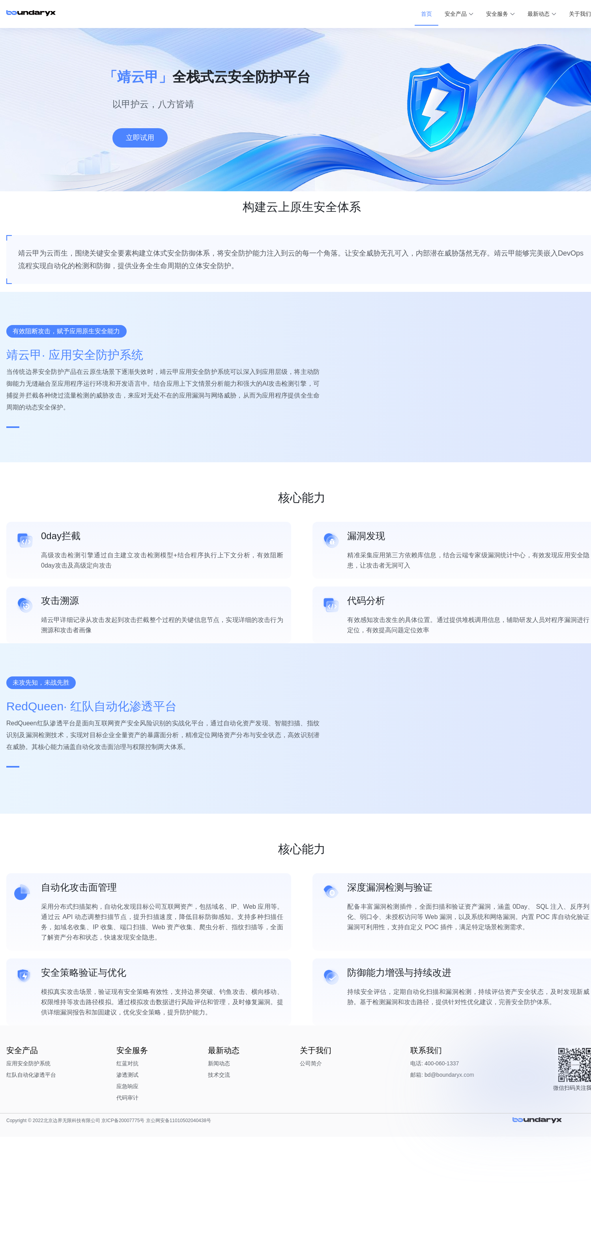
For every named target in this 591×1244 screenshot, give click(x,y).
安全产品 (390, 11)
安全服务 (432, 11)
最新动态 (473, 11)
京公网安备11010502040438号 (231, 1228)
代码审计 (159, 1201)
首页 (361, 11)
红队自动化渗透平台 (84, 1178)
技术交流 (228, 1178)
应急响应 (159, 1189)
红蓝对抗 (159, 1167)
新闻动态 (228, 1167)
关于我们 (514, 11)
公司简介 (299, 1167)
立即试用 (140, 138)
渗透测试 (159, 1178)
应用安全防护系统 (81, 1167)
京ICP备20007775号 (175, 1228)
